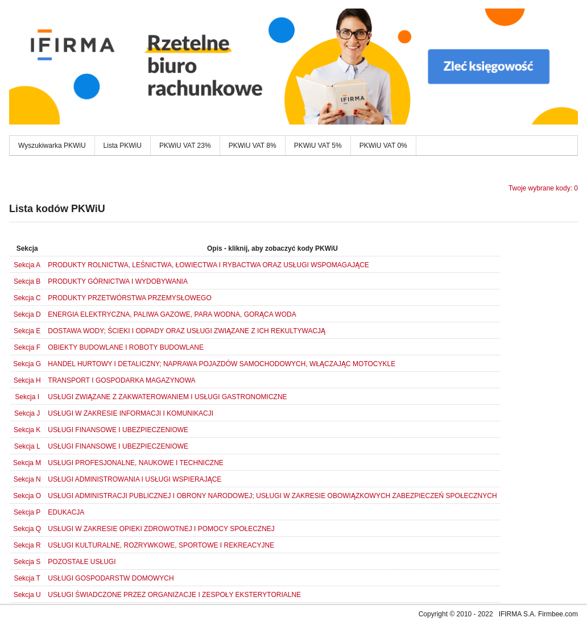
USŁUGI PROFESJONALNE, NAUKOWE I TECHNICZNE (136, 463)
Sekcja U (27, 595)
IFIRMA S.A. (517, 614)
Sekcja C (27, 298)
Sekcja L (27, 446)
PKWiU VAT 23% (185, 146)
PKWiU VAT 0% (383, 146)
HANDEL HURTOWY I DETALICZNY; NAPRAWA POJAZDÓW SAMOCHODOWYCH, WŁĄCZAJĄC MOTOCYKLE (221, 364)
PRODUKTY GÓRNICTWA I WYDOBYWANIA (118, 281)
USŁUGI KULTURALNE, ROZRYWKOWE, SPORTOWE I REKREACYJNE (161, 545)
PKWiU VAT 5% (318, 146)
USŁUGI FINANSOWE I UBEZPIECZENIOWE (118, 430)
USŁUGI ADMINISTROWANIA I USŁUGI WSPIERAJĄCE (134, 479)
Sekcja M (27, 463)
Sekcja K (27, 430)
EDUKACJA (66, 512)
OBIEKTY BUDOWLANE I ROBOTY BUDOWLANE (126, 347)
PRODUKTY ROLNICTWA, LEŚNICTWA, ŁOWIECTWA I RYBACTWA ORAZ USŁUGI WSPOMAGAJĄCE (208, 265)
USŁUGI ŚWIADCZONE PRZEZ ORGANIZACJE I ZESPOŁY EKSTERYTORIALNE (174, 595)
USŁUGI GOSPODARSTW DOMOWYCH (110, 578)
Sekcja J (27, 413)
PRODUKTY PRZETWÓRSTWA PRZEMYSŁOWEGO (129, 298)
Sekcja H (27, 380)
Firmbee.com (558, 614)
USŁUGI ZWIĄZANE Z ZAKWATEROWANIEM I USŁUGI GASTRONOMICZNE (167, 397)
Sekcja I (27, 397)
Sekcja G (27, 364)
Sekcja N (27, 479)
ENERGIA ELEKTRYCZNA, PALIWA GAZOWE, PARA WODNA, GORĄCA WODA (172, 314)
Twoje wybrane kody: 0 (543, 188)
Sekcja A (27, 265)
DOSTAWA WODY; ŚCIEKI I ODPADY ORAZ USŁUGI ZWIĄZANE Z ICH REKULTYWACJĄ (186, 331)
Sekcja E (27, 331)
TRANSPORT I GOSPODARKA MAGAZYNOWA (121, 380)
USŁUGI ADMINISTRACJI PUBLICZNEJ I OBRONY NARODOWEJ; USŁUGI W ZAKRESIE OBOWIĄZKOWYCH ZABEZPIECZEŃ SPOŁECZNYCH (272, 496)
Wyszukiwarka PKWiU (52, 146)
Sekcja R (27, 545)
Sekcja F (27, 347)
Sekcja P (27, 512)
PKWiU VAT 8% (252, 146)
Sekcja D (27, 314)
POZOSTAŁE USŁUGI (81, 562)
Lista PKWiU (123, 146)
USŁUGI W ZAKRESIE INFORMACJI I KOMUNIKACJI (130, 413)
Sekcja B (27, 281)
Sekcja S (27, 562)
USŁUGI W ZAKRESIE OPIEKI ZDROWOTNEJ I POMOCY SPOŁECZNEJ (161, 529)
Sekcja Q (27, 529)
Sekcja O (27, 496)
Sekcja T (27, 578)
